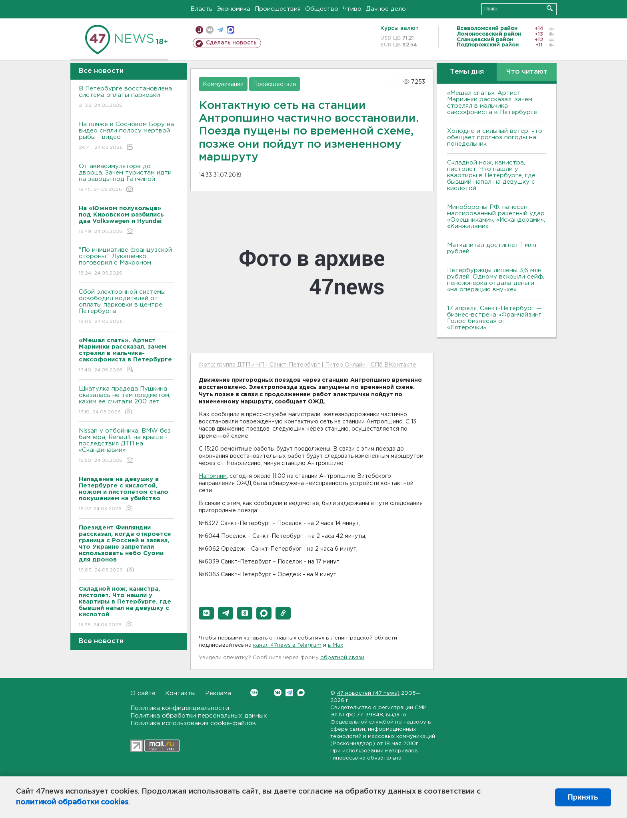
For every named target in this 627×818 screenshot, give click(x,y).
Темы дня (467, 72)
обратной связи (342, 658)
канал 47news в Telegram (287, 645)
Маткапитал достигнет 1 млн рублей (491, 248)
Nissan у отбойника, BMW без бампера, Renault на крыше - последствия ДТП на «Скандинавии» (126, 446)
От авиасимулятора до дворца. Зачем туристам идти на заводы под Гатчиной (126, 178)
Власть (201, 9)
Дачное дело (386, 9)
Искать (550, 8)
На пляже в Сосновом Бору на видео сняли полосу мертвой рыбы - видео (126, 136)
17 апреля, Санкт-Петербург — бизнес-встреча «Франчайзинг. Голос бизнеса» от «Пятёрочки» (495, 318)
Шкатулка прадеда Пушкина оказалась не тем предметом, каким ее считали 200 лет (126, 400)
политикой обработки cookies (72, 802)
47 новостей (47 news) (368, 693)
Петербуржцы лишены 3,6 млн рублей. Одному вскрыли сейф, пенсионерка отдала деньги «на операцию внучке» (495, 280)
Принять (583, 797)
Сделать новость (231, 42)
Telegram (289, 692)
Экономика (233, 9)
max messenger (230, 30)
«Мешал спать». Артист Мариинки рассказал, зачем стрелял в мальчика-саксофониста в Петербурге (492, 102)
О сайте (143, 693)
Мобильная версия (199, 30)
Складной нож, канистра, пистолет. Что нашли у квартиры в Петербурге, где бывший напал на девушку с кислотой (491, 175)
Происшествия (278, 9)
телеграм (220, 30)
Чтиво (352, 9)
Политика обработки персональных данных (198, 715)
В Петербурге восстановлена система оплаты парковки (126, 97)
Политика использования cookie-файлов (193, 723)
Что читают (526, 72)
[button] (206, 613)
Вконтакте (254, 692)
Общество (321, 9)
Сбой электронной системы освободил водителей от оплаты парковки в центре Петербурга (126, 307)
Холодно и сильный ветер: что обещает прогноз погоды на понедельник (494, 137)
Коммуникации (223, 84)
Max (301, 692)
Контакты (180, 693)
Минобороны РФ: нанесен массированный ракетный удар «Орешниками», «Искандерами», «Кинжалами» (496, 216)
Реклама (218, 693)
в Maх (335, 645)
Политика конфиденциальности (179, 708)
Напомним (213, 476)
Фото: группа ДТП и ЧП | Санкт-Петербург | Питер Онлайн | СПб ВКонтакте (307, 365)
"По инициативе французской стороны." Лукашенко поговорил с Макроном (126, 262)
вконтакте (210, 30)
